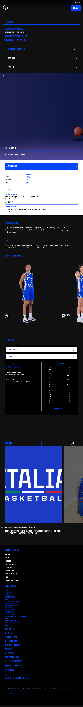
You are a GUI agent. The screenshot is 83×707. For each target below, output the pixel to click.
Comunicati (10, 629)
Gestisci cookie (18, 690)
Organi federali (10, 571)
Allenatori (8, 593)
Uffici (6, 577)
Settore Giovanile (10, 597)
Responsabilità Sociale (11, 606)
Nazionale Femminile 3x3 (16, 40)
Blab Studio (14, 693)
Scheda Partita (59, 408)
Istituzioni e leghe (11, 574)
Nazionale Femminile (14, 33)
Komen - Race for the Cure (12, 623)
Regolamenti (11, 641)
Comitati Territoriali (11, 580)
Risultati (9, 633)
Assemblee (8, 568)
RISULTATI (78, 3)
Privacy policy (9, 690)
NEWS (8, 444)
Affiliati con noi (9, 614)
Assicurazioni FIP (10, 610)
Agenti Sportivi (9, 612)
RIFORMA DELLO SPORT (10, 621)
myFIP (7, 673)
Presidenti (8, 561)
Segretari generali (11, 564)
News (6, 591)
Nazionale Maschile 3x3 (16, 36)
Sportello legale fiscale (17, 678)
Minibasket (8, 599)
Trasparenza (11, 637)
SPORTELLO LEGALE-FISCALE (12, 601)
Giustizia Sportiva (10, 603)
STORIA (7, 558)
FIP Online (9, 669)
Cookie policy (71, 688)
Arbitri (7, 595)
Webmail (7, 618)
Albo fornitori (9, 608)
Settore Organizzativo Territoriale (15, 616)
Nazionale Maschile (14, 29)
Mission (7, 555)
